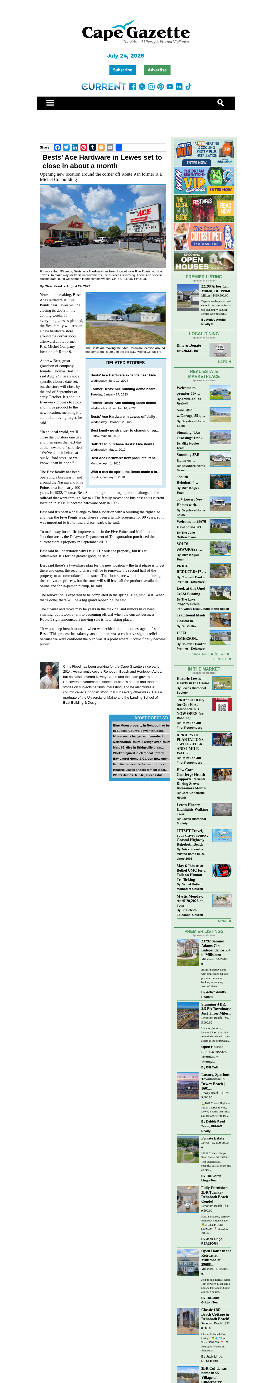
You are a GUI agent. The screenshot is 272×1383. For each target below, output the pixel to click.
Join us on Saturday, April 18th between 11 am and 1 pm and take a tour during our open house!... (215, 1286)
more (222, 921)
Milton (205, 295)
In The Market (204, 669)
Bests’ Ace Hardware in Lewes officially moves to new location (142, 417)
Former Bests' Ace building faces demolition (127, 403)
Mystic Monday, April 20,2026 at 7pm (190, 900)
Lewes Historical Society (191, 690)
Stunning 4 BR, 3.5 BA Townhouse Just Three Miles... (216, 1008)
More (222, 361)
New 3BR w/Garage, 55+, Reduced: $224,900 (189, 413)
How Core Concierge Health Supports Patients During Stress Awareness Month (191, 779)
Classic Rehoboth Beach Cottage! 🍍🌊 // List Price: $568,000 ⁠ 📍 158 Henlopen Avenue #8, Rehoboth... (214, 1342)
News (221, 653)
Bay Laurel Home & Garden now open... (142, 758)
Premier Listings (203, 931)
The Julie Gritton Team (186, 535)
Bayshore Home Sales (191, 423)
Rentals (220, 658)
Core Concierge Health (191, 795)
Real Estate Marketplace (204, 374)
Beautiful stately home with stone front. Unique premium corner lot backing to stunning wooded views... (214, 978)
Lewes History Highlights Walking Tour (192, 809)
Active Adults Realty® (213, 322)
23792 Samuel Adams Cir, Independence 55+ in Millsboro (216, 948)
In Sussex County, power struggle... (139, 730)
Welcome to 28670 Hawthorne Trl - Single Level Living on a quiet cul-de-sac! (191, 524)
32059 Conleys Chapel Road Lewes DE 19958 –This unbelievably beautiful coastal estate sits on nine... (216, 1161)
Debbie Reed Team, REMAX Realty (213, 1126)
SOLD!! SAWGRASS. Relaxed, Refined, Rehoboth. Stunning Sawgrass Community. (191, 547)
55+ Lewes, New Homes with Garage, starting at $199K (190, 502)
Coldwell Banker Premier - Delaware (191, 579)
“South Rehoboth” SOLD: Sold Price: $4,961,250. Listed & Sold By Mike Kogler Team (191, 480)
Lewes (205, 1143)
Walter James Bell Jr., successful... (138, 775)
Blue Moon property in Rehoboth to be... (142, 725)
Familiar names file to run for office (139, 764)
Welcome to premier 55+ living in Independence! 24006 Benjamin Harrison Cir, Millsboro (190, 391)
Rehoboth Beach (211, 1018)
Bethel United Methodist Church (190, 886)
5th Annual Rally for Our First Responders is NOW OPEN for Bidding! (190, 709)
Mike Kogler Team (188, 446)
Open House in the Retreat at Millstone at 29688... (216, 1258)
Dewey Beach (210, 1093)
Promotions (199, 653)
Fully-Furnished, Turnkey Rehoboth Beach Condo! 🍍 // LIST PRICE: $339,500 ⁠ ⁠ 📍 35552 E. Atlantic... (215, 1224)
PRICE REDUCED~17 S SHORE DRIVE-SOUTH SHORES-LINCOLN (190, 569)
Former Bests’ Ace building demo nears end (127, 389)
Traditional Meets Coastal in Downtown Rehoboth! (191, 618)
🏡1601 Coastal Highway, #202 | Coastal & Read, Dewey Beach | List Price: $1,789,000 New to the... (216, 1109)
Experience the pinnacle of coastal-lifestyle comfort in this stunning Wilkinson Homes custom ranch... (216, 307)
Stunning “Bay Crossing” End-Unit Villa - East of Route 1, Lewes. (190, 435)
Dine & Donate (189, 345)
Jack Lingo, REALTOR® (212, 1241)
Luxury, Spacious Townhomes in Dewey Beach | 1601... (215, 1081)
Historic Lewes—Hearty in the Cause (193, 680)
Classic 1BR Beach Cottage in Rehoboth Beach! (215, 1314)
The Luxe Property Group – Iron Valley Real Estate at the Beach (203, 604)
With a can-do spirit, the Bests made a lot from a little (134, 472)
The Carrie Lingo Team (211, 1178)
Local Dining (204, 334)
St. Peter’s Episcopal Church (190, 912)
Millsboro (207, 959)
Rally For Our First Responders (189, 725)
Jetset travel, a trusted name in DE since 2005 (191, 853)
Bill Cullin (188, 626)
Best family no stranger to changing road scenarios (133, 430)
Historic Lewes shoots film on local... (140, 769)
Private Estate (212, 1138)
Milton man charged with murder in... (140, 736)
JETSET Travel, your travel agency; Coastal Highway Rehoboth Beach (192, 837)
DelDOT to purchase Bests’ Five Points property (130, 444)
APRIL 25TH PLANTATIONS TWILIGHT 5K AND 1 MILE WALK (190, 744)
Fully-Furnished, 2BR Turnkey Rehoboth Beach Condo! (215, 1194)
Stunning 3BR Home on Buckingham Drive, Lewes (188, 458)
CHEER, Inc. (190, 350)
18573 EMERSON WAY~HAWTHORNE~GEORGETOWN (191, 636)
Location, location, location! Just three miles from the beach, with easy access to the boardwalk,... (215, 1034)
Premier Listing (204, 277)
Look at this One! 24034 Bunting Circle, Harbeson (191, 591)
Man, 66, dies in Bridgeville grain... (138, 747)
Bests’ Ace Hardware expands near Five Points (129, 375)
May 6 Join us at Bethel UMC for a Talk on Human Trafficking (191, 872)
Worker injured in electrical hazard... (139, 753)
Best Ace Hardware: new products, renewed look (131, 458)
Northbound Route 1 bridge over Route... (143, 741)
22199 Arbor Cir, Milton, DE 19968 (215, 288)
